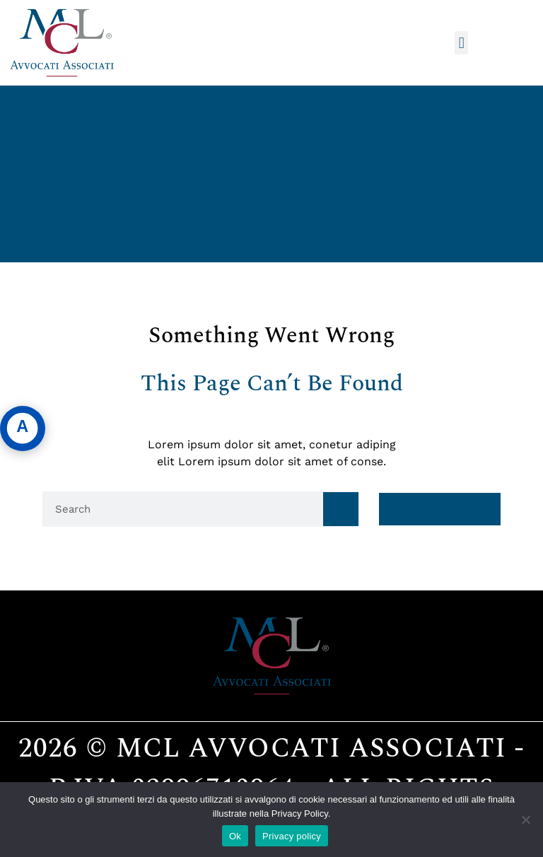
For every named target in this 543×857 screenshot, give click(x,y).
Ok (235, 836)
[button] (461, 42)
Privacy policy (291, 836)
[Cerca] (340, 509)
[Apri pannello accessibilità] (22, 428)
